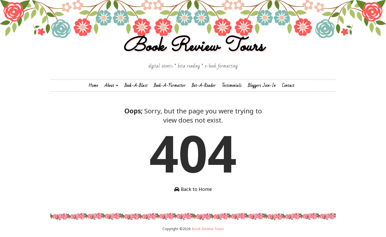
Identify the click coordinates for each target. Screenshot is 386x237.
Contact (288, 85)
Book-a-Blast (136, 85)
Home (93, 85)
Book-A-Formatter (170, 85)
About (109, 85)
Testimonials (232, 85)
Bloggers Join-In (262, 85)
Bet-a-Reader (204, 85)
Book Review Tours (193, 46)
